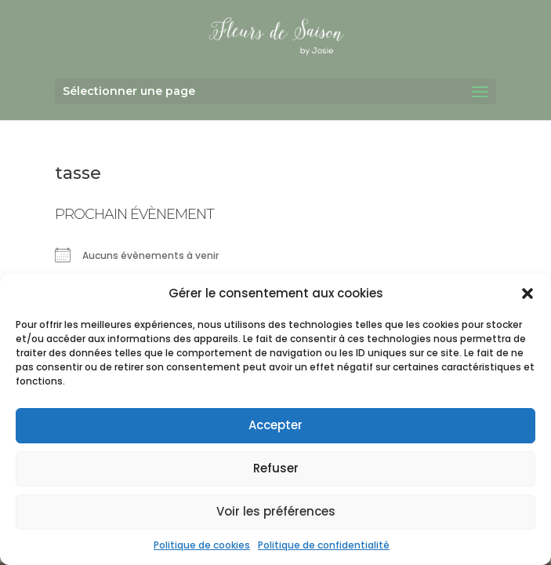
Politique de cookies (202, 545)
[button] (527, 293)
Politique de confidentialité (324, 545)
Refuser (276, 468)
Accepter (275, 425)
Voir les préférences (275, 511)
